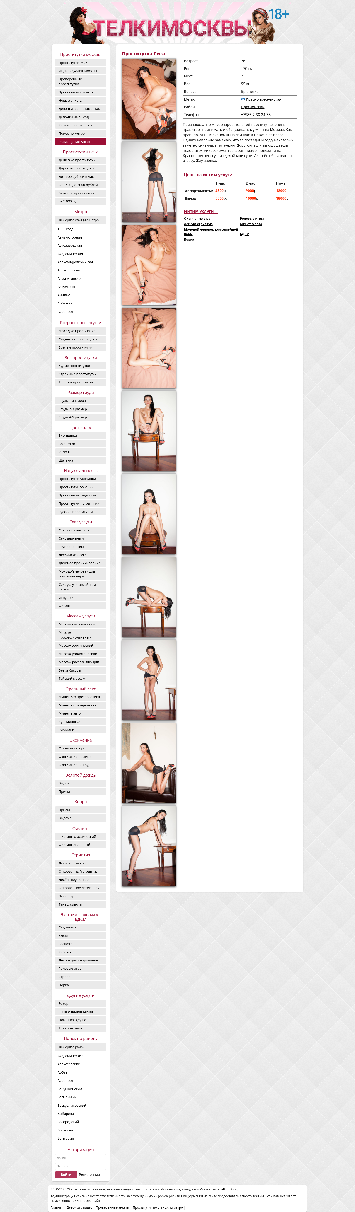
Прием (64, 791)
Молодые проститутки (77, 330)
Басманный (67, 1097)
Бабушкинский (70, 1089)
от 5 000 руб (69, 201)
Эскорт (64, 1003)
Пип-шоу (66, 896)
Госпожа (66, 943)
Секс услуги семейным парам (77, 586)
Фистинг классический (77, 836)
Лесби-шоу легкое (74, 879)
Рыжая (64, 452)
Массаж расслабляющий (79, 662)
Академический (71, 1055)
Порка (64, 985)
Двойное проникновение (80, 563)
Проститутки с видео (76, 92)
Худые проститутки (74, 365)
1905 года (66, 228)
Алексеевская (69, 270)
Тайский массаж (72, 678)
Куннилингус (69, 721)
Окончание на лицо (75, 756)
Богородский (68, 1121)
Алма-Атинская (70, 278)
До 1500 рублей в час (76, 176)
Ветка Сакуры (70, 670)
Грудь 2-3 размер (73, 409)
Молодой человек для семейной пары (77, 573)
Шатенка (66, 460)
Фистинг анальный (74, 844)
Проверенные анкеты (113, 1207)
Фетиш (64, 605)
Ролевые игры (70, 968)
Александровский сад (75, 262)
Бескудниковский (72, 1105)
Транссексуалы (71, 1028)
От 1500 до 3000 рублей (78, 184)
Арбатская (66, 303)
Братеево (65, 1130)
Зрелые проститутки (75, 347)
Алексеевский (69, 1064)
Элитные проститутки (76, 193)
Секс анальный (71, 538)
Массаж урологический (78, 653)
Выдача (65, 783)
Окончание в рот (73, 748)
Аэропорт (65, 311)
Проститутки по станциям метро (158, 1207)
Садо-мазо (67, 927)
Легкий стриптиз (72, 863)
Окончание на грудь (75, 764)
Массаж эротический (76, 645)
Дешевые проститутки (77, 160)
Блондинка (68, 435)
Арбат (62, 1072)
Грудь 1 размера (72, 400)
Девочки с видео (79, 1207)
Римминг (66, 730)
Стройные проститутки (78, 374)
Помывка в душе (72, 1019)
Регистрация (89, 1174)
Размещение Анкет (74, 141)
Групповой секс (71, 546)
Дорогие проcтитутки (76, 168)
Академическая (70, 253)
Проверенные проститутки (70, 81)
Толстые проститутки (76, 382)
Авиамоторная (70, 237)
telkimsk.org (229, 1189)
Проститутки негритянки (79, 503)
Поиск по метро (72, 133)
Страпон (66, 976)
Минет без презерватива (79, 696)
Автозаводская (70, 245)
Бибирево (66, 1113)
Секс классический (74, 530)
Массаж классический (77, 624)
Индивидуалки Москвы (78, 70)
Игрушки (66, 597)
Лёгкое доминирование (78, 960)
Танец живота (70, 904)
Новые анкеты (70, 100)
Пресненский (253, 106)
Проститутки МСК (73, 62)
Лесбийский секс (72, 554)
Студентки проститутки (78, 339)
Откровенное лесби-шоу (79, 887)
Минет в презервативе (77, 705)
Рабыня (65, 952)
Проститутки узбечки (76, 486)
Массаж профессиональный (75, 634)
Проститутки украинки (77, 478)
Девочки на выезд (74, 117)
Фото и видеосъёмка (76, 1011)
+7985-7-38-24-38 (256, 114)
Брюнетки (67, 443)
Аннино (64, 295)
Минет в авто (70, 713)
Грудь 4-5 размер (73, 417)
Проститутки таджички (77, 495)
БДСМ (63, 935)
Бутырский (66, 1138)
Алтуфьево (66, 286)
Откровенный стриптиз (78, 871)
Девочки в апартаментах (79, 108)
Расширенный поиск (76, 125)
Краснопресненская (263, 99)
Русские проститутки (76, 511)
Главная (57, 1207)
